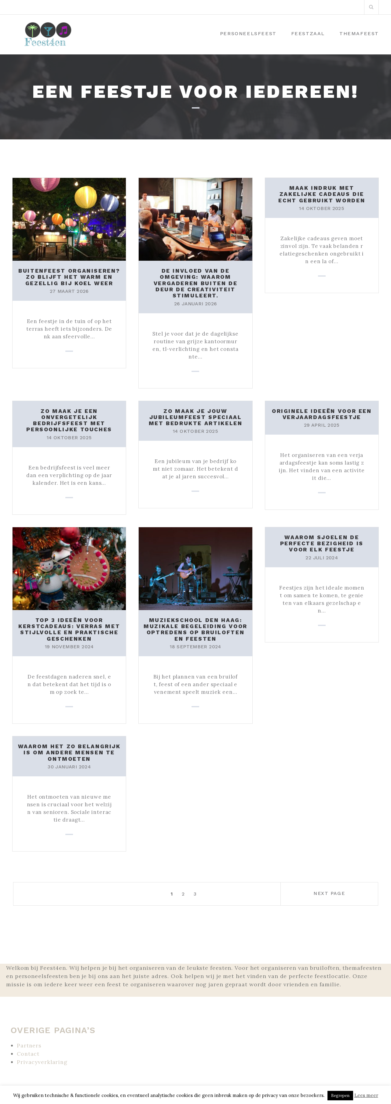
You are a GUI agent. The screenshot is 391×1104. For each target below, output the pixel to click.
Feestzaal (308, 33)
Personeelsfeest (248, 33)
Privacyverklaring (42, 1059)
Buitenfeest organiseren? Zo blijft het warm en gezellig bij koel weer (69, 276)
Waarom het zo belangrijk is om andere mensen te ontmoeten (69, 750)
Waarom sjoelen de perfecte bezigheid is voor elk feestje (322, 541)
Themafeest (359, 33)
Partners (29, 1042)
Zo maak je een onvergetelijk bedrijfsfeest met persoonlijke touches (69, 419)
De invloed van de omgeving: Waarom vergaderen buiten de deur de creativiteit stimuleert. (195, 282)
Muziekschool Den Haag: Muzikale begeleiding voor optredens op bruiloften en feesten (195, 627)
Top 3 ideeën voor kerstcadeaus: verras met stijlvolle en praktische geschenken (69, 627)
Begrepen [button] (340, 1095)
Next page (341, 891)
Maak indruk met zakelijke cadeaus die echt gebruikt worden (322, 194)
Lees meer (366, 1095)
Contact (28, 1050)
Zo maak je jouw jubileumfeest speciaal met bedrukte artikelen (195, 416)
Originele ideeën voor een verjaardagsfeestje (322, 413)
